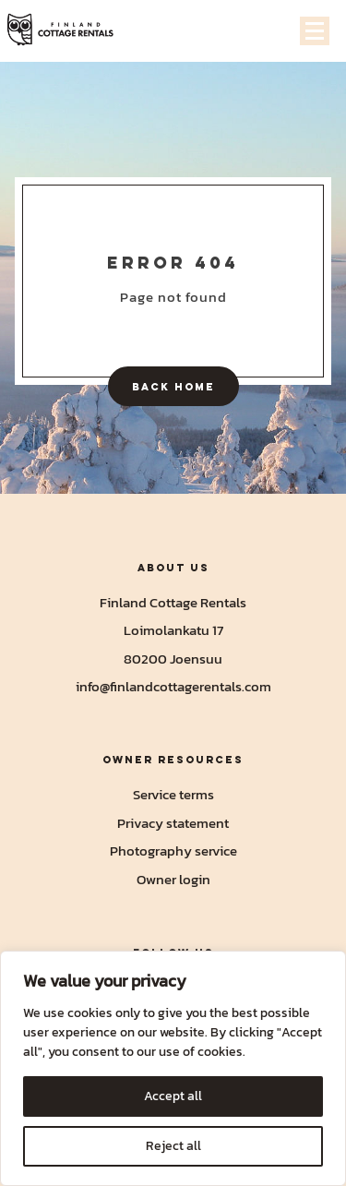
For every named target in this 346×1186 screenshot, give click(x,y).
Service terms (173, 794)
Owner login (173, 879)
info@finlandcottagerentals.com (173, 686)
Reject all (173, 1146)
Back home (173, 386)
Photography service (173, 850)
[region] (173, 1068)
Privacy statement (173, 822)
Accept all (173, 1096)
